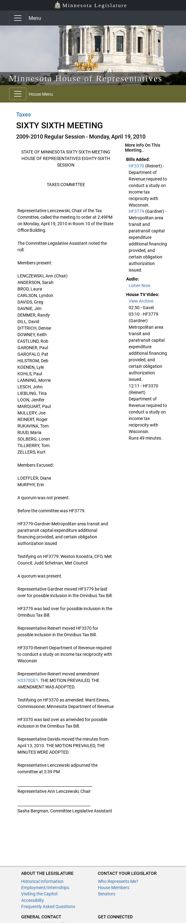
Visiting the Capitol (39, 893)
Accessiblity (32, 900)
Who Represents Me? (118, 881)
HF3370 (137, 165)
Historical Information (42, 881)
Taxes (23, 114)
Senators (106, 893)
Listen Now (139, 285)
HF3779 (137, 211)
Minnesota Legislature (90, 4)
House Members (113, 887)
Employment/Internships (45, 887)
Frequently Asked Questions (48, 906)
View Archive (141, 301)
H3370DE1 (27, 680)
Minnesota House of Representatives (86, 78)
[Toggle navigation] (17, 18)
